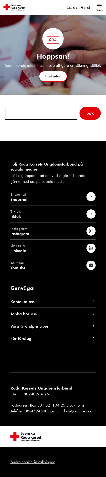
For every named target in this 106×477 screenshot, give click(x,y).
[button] (53, 76)
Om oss (71, 7)
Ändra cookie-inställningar (32, 461)
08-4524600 (36, 411)
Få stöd (85, 7)
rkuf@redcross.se (77, 411)
